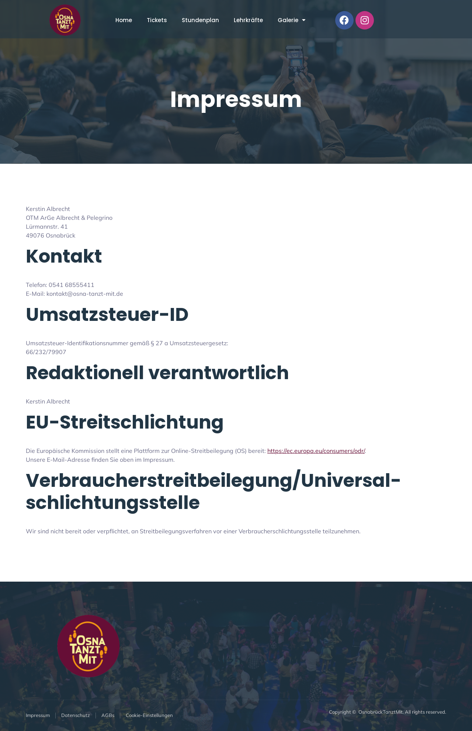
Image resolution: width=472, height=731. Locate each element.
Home (123, 20)
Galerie (291, 20)
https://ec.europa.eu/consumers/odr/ (316, 450)
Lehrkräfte (248, 20)
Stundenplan (200, 20)
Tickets (157, 20)
